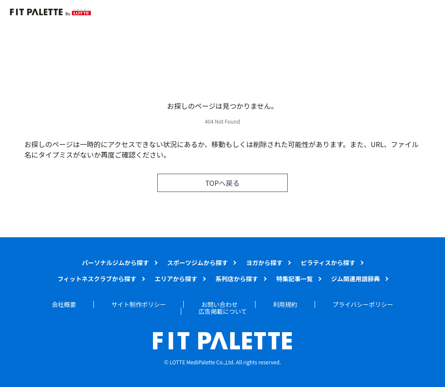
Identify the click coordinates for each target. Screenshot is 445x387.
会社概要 (64, 304)
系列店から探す (237, 278)
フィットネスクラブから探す (96, 278)
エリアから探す (176, 278)
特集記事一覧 (294, 278)
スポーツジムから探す (197, 262)
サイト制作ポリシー (138, 304)
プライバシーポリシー (362, 304)
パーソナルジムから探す (115, 262)
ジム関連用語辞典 (355, 278)
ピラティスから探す (328, 262)
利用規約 (285, 304)
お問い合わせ (219, 304)
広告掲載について (223, 311)
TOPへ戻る (222, 183)
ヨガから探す (264, 262)
